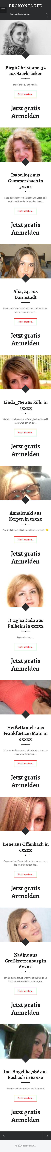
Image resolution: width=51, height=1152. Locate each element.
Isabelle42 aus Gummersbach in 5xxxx (25, 181)
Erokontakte (28, 1145)
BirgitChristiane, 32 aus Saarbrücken (25, 70)
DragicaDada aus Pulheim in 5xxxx (26, 623)
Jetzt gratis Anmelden (25, 111)
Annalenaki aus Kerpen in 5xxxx (25, 516)
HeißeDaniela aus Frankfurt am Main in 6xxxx (26, 733)
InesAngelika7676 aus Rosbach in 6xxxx (25, 1074)
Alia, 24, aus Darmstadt (25, 294)
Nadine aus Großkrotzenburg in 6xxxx (25, 961)
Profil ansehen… (27, 95)
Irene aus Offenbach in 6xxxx (25, 847)
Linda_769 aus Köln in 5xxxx (25, 405)
